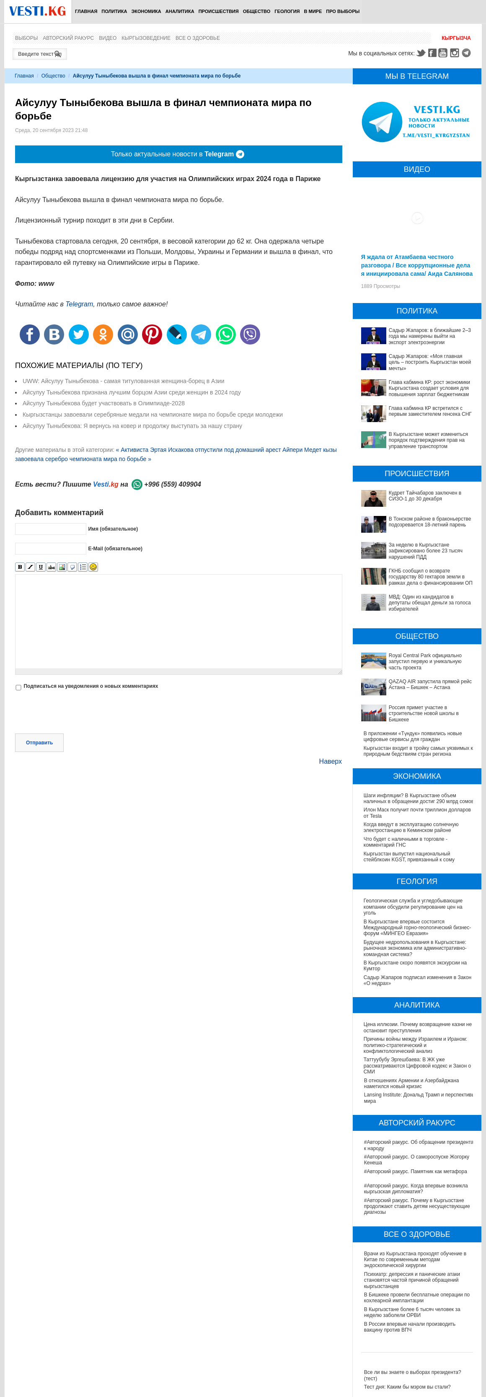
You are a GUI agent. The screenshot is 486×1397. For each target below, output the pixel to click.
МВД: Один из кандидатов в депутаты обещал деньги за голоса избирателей (430, 603)
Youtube (444, 52)
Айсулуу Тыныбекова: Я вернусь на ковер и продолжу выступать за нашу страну (132, 425)
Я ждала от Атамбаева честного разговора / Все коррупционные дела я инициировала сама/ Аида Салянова (417, 265)
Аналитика (179, 11)
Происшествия (219, 11)
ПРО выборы (342, 11)
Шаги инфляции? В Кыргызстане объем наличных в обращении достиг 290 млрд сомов (419, 798)
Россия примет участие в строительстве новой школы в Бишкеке (424, 714)
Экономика (146, 11)
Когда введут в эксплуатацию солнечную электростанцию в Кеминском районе (411, 827)
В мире (313, 11)
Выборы (26, 38)
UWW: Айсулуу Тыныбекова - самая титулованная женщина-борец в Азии (123, 381)
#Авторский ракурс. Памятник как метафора (415, 1171)
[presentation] (78, 713)
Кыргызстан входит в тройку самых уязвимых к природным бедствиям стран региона (418, 751)
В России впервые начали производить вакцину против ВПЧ (410, 1327)
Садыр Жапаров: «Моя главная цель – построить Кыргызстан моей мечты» (430, 362)
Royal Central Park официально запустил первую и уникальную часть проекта (425, 662)
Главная (86, 11)
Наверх (330, 761)
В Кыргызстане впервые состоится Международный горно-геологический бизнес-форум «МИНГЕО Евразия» (418, 928)
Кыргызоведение (146, 38)
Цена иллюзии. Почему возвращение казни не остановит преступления (418, 1027)
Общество (257, 11)
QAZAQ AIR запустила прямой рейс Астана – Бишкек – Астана (430, 684)
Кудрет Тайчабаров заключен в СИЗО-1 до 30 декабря (425, 496)
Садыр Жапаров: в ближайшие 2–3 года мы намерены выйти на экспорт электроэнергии (430, 336)
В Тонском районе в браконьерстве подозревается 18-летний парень (430, 522)
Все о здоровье (198, 38)
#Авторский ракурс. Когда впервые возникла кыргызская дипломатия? (416, 1189)
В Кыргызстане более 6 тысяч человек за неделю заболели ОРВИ (412, 1312)
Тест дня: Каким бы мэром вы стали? (407, 1387)
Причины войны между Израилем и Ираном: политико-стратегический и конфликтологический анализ (416, 1045)
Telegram (467, 52)
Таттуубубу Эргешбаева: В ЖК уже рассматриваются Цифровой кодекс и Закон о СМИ (417, 1066)
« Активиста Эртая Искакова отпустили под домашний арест (198, 449)
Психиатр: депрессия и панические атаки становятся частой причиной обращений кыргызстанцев (412, 1280)
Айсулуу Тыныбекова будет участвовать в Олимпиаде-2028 (104, 403)
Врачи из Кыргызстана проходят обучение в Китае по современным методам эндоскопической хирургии (415, 1260)
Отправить (39, 743)
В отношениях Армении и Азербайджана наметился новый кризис (411, 1083)
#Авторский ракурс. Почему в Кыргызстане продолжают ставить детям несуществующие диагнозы (417, 1206)
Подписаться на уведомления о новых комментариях (90, 686)
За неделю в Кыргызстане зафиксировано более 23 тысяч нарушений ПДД (426, 551)
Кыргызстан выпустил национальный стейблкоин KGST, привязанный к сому (409, 857)
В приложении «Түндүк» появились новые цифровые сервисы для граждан (413, 736)
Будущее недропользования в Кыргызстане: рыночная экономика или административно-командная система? (415, 948)
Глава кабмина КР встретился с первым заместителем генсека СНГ (430, 411)
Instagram (456, 52)
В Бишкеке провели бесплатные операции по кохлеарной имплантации (417, 1298)
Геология (287, 11)
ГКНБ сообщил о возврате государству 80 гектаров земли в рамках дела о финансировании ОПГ (432, 577)
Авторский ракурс (68, 38)
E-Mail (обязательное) (115, 549)
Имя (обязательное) (113, 529)
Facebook (432, 52)
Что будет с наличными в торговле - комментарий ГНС (405, 842)
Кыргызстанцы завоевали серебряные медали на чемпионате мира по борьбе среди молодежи (153, 414)
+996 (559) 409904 (172, 484)
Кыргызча (456, 38)
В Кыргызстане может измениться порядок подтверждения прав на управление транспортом (428, 440)
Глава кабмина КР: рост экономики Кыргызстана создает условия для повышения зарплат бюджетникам (429, 388)
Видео (107, 38)
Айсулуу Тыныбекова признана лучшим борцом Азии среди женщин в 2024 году (132, 392)
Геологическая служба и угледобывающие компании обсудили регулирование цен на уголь (413, 907)
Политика (114, 11)
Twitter (421, 52)
